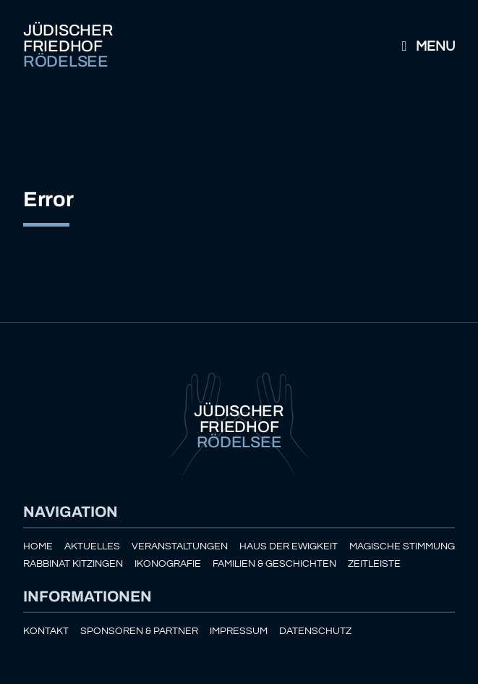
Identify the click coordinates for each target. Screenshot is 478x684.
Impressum (239, 630)
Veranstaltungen (180, 546)
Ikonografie (168, 563)
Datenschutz (315, 630)
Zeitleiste (374, 563)
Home (38, 546)
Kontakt (46, 630)
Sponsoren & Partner (139, 630)
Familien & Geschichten (274, 563)
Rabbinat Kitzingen (73, 563)
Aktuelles (92, 546)
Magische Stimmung (402, 546)
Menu (425, 46)
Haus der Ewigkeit (288, 546)
